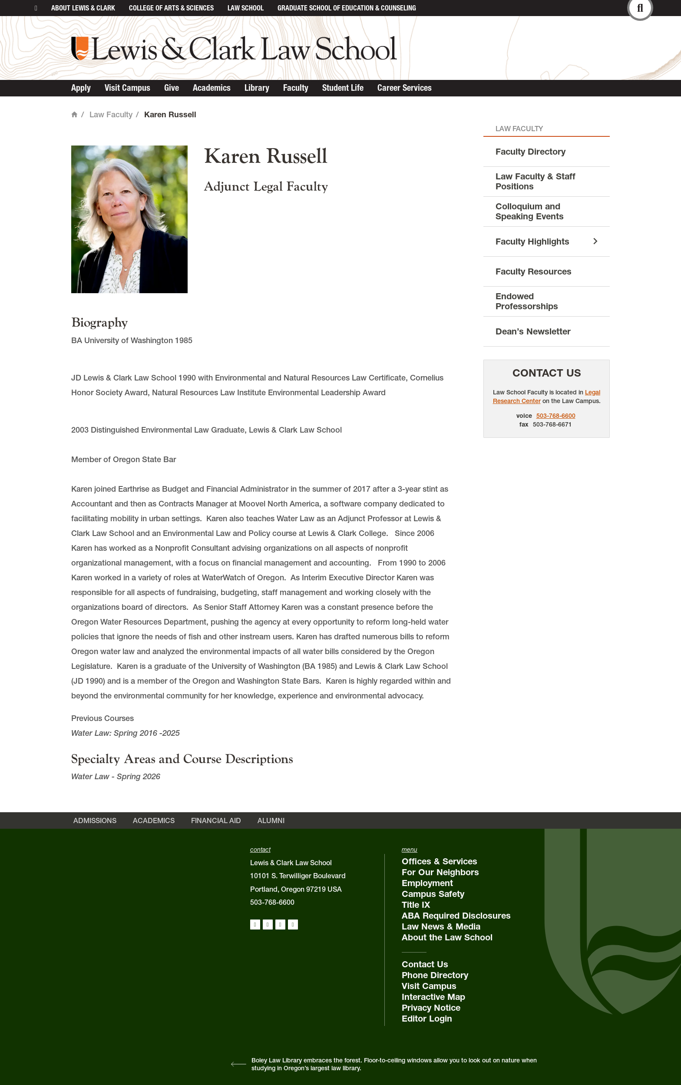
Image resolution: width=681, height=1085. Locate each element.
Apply (81, 88)
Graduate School (347, 7)
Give (171, 88)
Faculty (295, 88)
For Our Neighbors (440, 872)
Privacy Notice (431, 1007)
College (171, 7)
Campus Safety (433, 894)
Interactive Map (433, 997)
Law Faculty (110, 114)
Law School (246, 7)
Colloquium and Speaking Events (530, 211)
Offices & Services (439, 861)
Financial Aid (216, 820)
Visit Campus (127, 88)
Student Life (343, 88)
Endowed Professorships (527, 301)
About (83, 7)
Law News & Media (441, 926)
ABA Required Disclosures (456, 915)
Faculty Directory (530, 151)
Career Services (404, 88)
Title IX (416, 905)
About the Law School (447, 937)
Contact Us (546, 373)
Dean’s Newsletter (533, 331)
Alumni (271, 820)
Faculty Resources (534, 271)
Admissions (94, 820)
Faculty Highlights (532, 241)
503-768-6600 (555, 416)
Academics (212, 88)
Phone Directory (435, 975)
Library (257, 88)
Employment (427, 883)
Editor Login (427, 1018)
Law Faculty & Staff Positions (535, 181)
